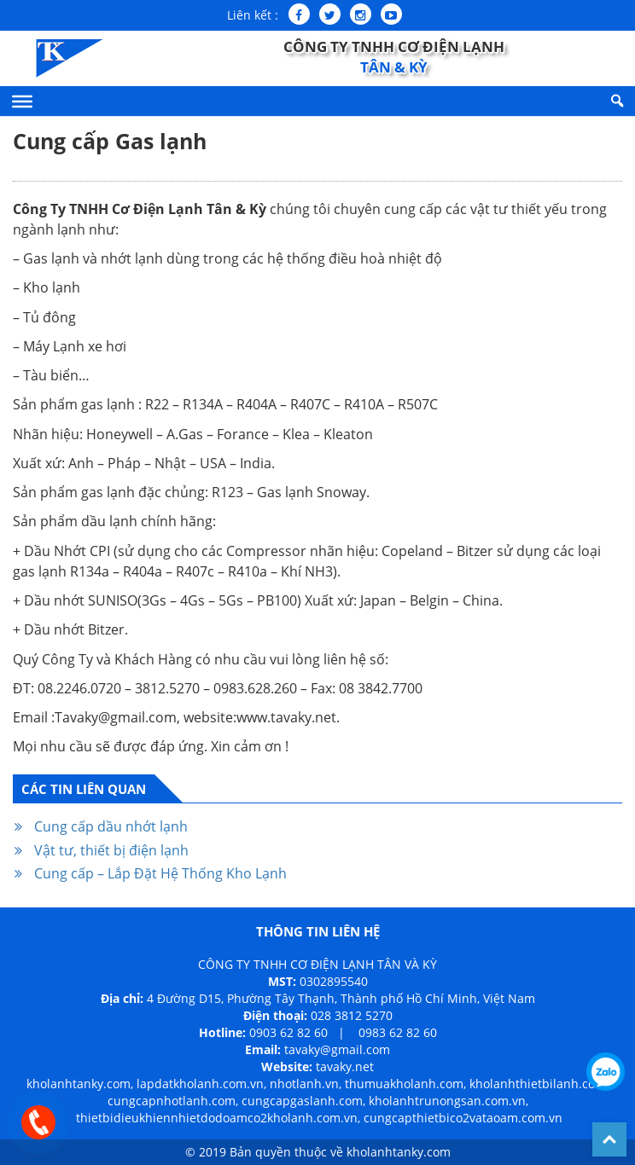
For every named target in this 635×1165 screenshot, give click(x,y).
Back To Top (609, 1139)
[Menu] (22, 101)
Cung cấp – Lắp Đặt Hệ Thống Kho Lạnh (160, 873)
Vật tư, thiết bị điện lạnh (111, 850)
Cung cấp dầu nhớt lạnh (111, 826)
